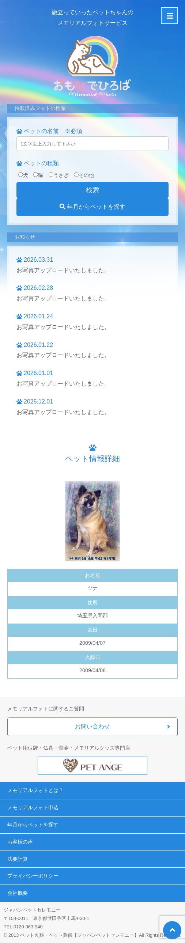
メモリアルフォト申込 (32, 807)
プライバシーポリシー (32, 876)
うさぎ (59, 175)
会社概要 (17, 893)
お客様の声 (20, 842)
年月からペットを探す (92, 207)
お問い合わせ (92, 726)
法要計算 (17, 859)
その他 (84, 175)
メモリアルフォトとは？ (35, 790)
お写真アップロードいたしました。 (63, 270)
